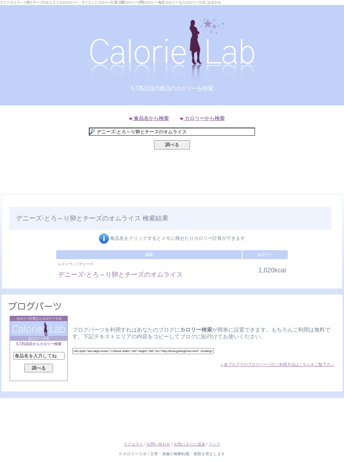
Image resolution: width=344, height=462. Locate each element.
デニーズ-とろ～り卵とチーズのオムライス (120, 274)
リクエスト (133, 444)
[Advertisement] (172, 173)
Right (337, 202)
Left (7, 202)
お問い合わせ (158, 444)
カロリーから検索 (202, 118)
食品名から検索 (149, 118)
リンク (214, 444)
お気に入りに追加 (189, 444)
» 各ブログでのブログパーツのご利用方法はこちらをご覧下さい (277, 364)
